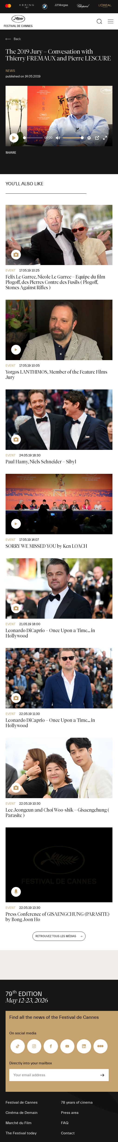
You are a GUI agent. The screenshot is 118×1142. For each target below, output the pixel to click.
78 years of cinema (77, 1102)
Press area (70, 1113)
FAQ (64, 1123)
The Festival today (21, 1133)
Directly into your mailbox (30, 1063)
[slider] (33, 138)
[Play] (14, 138)
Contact (68, 1133)
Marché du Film (19, 1123)
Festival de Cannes (22, 1102)
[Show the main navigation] (110, 21)
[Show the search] (99, 21)
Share (11, 153)
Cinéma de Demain (22, 1113)
